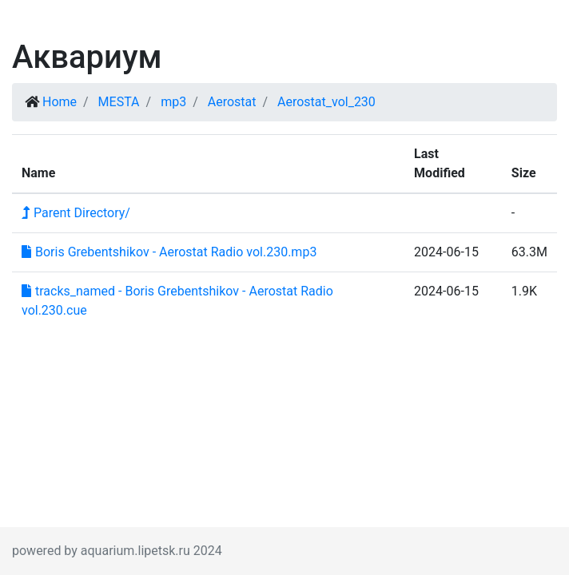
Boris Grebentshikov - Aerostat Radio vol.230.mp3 (169, 252)
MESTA (119, 101)
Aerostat (232, 101)
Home (59, 101)
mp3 (173, 101)
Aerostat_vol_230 (326, 101)
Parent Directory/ (76, 212)
